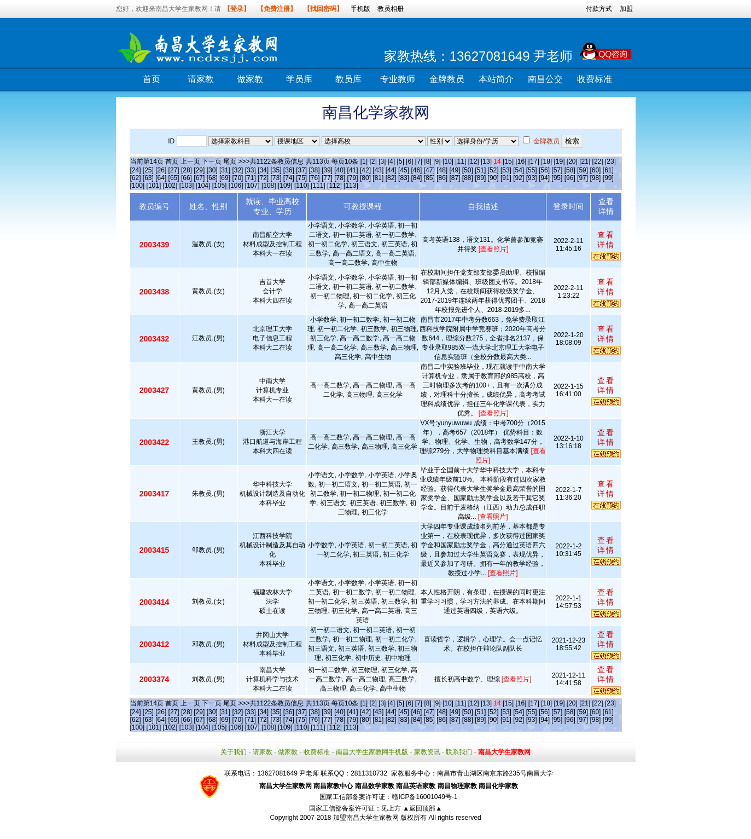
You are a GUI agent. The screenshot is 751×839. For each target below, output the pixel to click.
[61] (608, 170)
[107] (252, 185)
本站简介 (496, 79)
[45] (403, 170)
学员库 (299, 79)
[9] (436, 161)
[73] (275, 178)
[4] (391, 161)
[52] (493, 170)
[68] (212, 178)
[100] (137, 185)
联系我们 (459, 752)
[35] (275, 170)
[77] (327, 178)
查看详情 (606, 239)
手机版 (360, 9)
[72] (263, 178)
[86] (441, 178)
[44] (391, 170)
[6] (409, 161)
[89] (480, 178)
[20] (572, 161)
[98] (595, 178)
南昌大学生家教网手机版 (372, 752)
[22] (597, 161)
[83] (403, 178)
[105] (219, 185)
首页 (151, 79)
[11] (460, 161)
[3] (382, 161)
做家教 (250, 79)
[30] (212, 170)
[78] (339, 178)
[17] (533, 161)
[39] (327, 170)
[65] (173, 178)
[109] (285, 185)
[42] (365, 170)
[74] (288, 178)
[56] (544, 170)
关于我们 (233, 752)
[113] (351, 185)
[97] (582, 178)
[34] (263, 170)
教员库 (348, 79)
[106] (236, 185)
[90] (493, 178)
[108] (268, 185)
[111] (318, 185)
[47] (429, 170)
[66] (186, 178)
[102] (170, 185)
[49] (454, 170)
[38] (314, 170)
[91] (505, 178)
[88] (467, 178)
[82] (391, 178)
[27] (173, 170)
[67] (199, 178)
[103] (186, 185)
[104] (203, 185)
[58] (569, 170)
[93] (531, 178)
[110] (301, 185)
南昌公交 (545, 79)
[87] (454, 178)
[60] (595, 170)
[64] (160, 178)
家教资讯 (427, 752)
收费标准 (594, 79)
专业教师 (397, 79)
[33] (250, 170)
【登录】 (237, 9)
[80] (365, 178)
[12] (473, 161)
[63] (148, 178)
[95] (556, 178)
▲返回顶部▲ (422, 808)
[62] (135, 178)
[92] (518, 178)
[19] (559, 161)
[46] (416, 170)
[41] (352, 170)
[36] (288, 170)
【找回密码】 (323, 9)
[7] (418, 161)
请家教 (201, 79)
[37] (301, 170)
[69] (224, 178)
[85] (429, 178)
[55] (531, 170)
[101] (154, 185)
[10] (448, 161)
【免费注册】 (276, 9)
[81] (377, 178)
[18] (546, 161)
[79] (352, 178)
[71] (250, 178)
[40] (339, 170)
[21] (584, 161)
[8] (428, 161)
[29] (199, 170)
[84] (416, 178)
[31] (224, 170)
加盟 (626, 9)
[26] (160, 170)
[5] (400, 161)
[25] (148, 170)
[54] (518, 170)
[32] (237, 170)
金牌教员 (446, 79)
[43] (377, 170)
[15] (508, 161)
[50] (467, 170)
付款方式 (599, 9)
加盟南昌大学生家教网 (366, 817)
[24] (135, 170)
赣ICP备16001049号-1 (424, 797)
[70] (237, 178)
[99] (608, 178)
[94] (544, 178)
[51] (480, 170)
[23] (610, 161)
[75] (301, 178)
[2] (372, 161)
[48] (441, 170)
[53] (505, 170)
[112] (334, 185)
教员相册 (390, 9)
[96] (569, 178)
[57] (556, 170)
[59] (582, 170)
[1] (364, 161)
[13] (486, 161)
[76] (314, 178)
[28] (186, 170)
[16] (520, 161)
